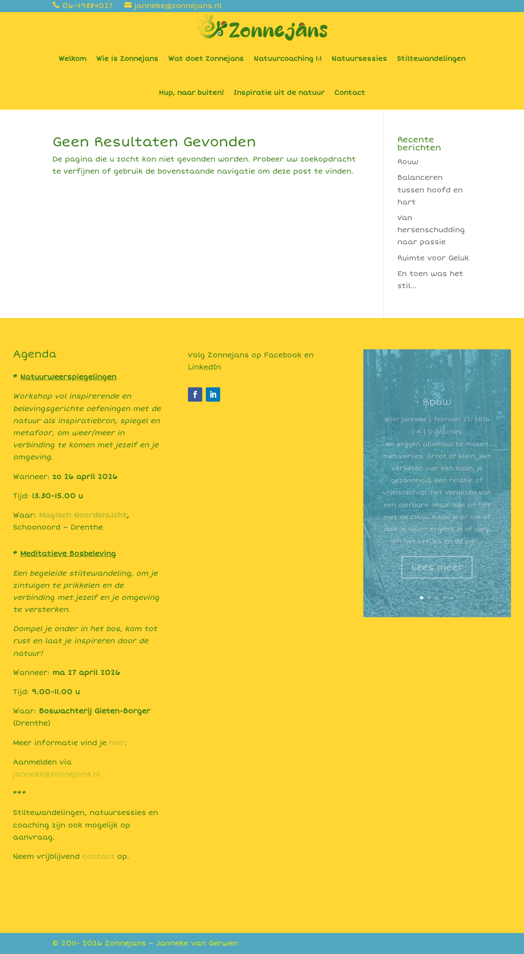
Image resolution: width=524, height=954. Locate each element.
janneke (414, 424)
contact (98, 856)
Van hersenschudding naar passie (431, 229)
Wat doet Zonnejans (206, 59)
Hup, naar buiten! (191, 93)
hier (117, 742)
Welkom (72, 59)
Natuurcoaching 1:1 (288, 59)
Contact (349, 93)
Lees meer (437, 572)
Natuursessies (359, 59)
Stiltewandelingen (431, 59)
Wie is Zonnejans (127, 59)
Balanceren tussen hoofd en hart (430, 189)
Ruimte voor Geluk (433, 258)
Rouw (407, 161)
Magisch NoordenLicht (83, 515)
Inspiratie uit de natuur (279, 93)
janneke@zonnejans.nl (56, 774)
